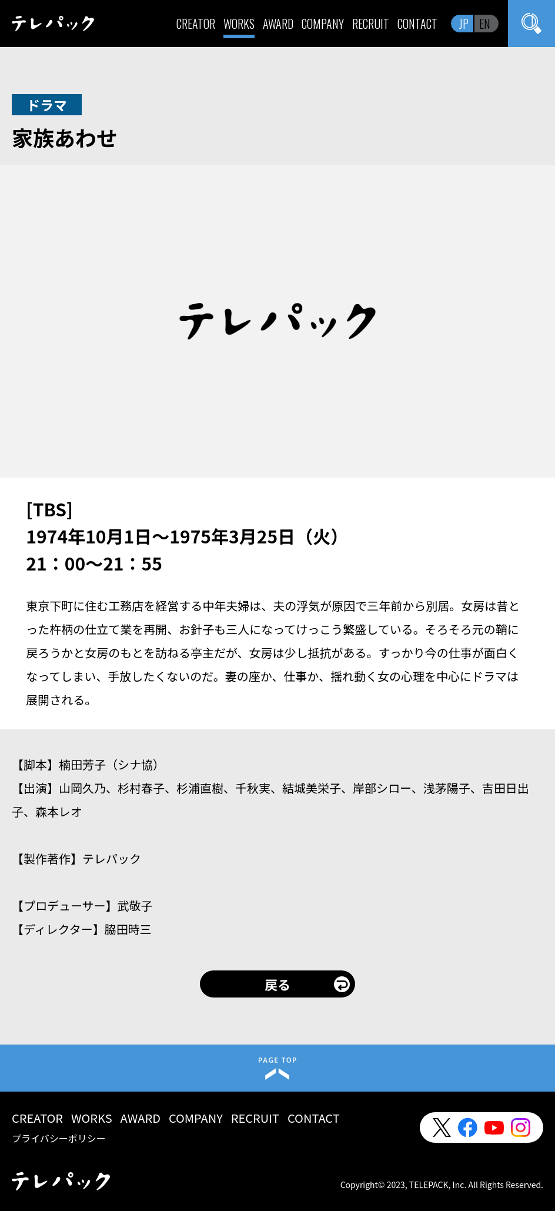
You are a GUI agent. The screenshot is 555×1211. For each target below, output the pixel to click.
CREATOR (195, 23)
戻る (277, 984)
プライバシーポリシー (59, 1138)
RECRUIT (370, 23)
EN (484, 23)
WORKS (239, 23)
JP (464, 23)
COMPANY (323, 23)
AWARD (278, 23)
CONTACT (417, 23)
